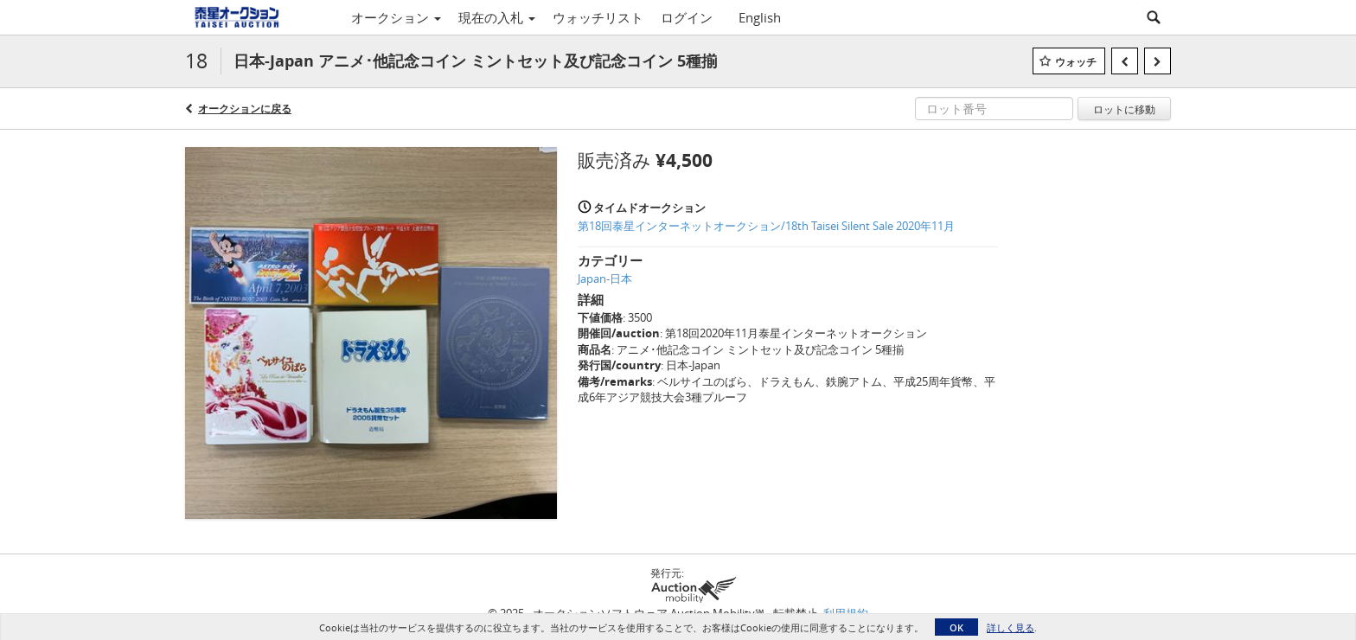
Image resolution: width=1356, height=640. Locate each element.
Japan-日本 (605, 278)
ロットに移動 (1124, 109)
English (760, 17)
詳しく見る (1010, 627)
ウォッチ (1076, 61)
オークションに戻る (244, 108)
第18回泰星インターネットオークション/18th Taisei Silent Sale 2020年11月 (766, 226)
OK (956, 627)
